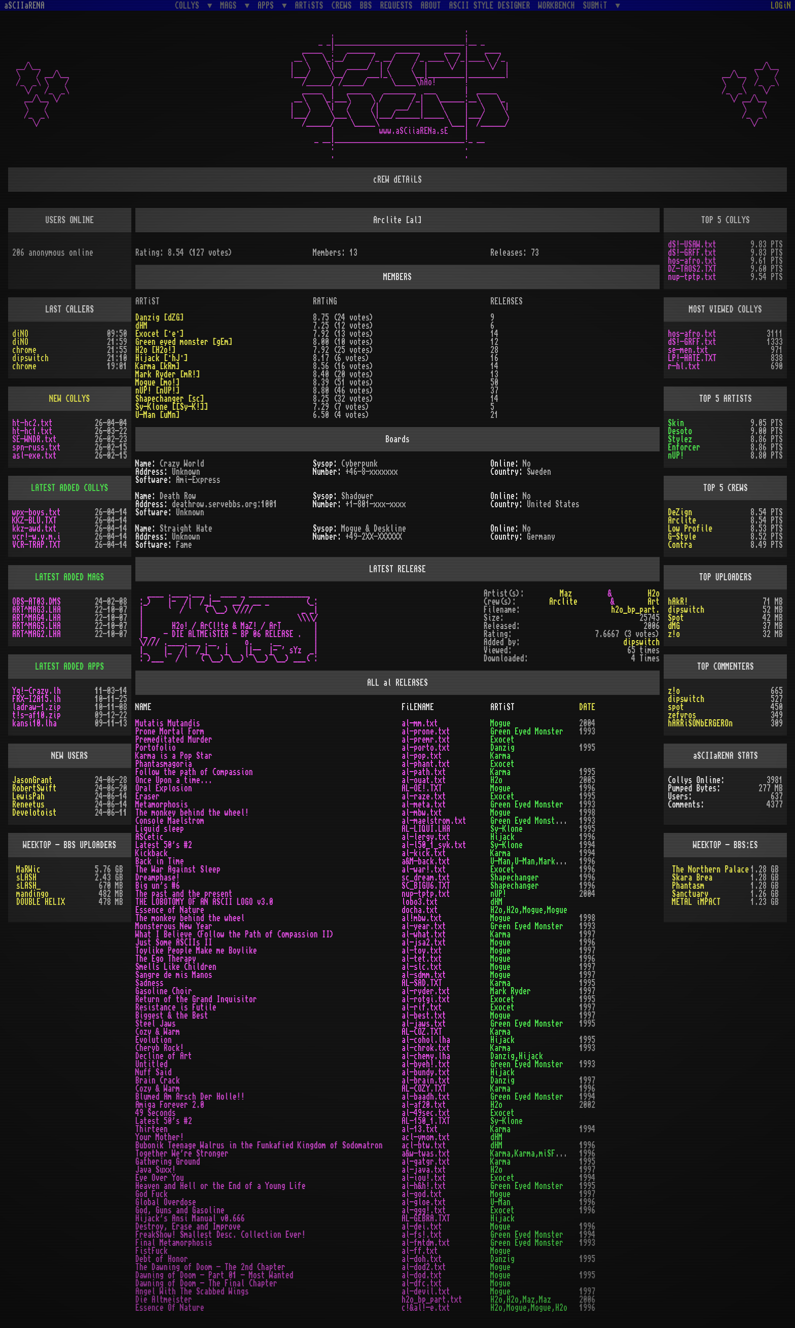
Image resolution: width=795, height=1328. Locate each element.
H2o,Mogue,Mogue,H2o (528, 1308)
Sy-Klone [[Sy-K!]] (171, 407)
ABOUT (431, 6)
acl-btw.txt (424, 1145)
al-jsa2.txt (424, 942)
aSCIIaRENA (24, 6)
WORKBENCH (556, 6)
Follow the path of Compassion (194, 772)
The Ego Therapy (165, 959)
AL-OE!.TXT (422, 788)
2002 (587, 1105)
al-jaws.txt (424, 1024)
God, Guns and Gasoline (180, 1210)
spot (676, 707)
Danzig (502, 748)
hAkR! (678, 602)
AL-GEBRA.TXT (426, 1218)
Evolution (153, 1040)
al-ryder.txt (426, 991)
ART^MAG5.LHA (36, 626)
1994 (587, 845)
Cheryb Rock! (159, 1048)
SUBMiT (597, 5)
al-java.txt (424, 1170)
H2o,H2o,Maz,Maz (520, 1300)
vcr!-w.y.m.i (36, 537)
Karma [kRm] (157, 366)
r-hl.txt (684, 366)
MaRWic (28, 869)
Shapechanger (514, 877)
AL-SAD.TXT (422, 983)
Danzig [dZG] (159, 317)
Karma (500, 756)
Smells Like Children (175, 967)
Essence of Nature (169, 910)
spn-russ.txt (36, 447)
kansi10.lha (34, 723)
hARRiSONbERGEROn (700, 723)
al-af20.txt (424, 1105)
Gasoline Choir (163, 991)
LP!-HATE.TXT (692, 358)
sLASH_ (28, 886)
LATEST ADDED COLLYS (69, 488)
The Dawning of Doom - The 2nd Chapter (210, 1267)
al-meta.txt (424, 804)
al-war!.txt (424, 869)
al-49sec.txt (426, 1113)
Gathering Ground (167, 1162)
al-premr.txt (426, 740)
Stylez (680, 439)
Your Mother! (159, 1137)
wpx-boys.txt (36, 512)
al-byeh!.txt (426, 1064)
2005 (587, 780)
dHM (141, 326)
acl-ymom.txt (426, 1137)
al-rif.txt (422, 1007)
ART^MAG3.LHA (36, 610)
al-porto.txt (426, 748)
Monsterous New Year (173, 926)
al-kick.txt (424, 853)
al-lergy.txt (426, 837)
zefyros (682, 715)
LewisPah (28, 796)
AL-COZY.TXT (424, 1089)
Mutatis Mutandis (167, 723)
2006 (587, 1300)
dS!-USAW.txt (692, 244)
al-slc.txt (422, 967)
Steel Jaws (155, 1024)
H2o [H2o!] (155, 350)
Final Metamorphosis (173, 1243)
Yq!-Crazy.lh (36, 691)
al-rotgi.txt (426, 999)
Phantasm (688, 886)
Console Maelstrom (169, 821)
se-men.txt (688, 350)
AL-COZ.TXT (422, 1032)
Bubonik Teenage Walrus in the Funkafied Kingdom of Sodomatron (259, 1145)
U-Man (500, 1202)
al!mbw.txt (422, 918)
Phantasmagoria (163, 764)
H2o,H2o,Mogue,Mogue (528, 910)
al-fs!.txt (422, 1235)
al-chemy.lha (426, 1056)
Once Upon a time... (173, 780)
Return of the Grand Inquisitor (196, 999)
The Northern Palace (710, 869)
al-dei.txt (422, 1226)
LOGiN (781, 6)
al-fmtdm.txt (426, 1243)
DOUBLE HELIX (40, 902)
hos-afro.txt (692, 261)
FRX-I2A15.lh (36, 699)
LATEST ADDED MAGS (69, 577)
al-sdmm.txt (424, 975)
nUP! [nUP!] (157, 391)
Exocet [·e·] (159, 334)
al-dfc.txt (422, 1283)
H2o (653, 593)
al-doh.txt (422, 1259)
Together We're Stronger (182, 1153)
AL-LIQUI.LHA (426, 829)
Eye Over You (159, 1178)
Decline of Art (163, 1056)
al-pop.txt (422, 756)
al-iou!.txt (424, 1178)
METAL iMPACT (696, 902)
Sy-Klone (506, 829)
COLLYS (189, 5)
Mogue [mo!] (157, 382)
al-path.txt (424, 772)
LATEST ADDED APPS (69, 666)
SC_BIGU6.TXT (426, 886)
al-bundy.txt (426, 1072)
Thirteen (151, 1129)
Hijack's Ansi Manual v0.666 (190, 1218)
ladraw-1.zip (36, 707)
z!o (674, 634)
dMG (674, 626)
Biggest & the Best (171, 1015)
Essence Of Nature (169, 1308)
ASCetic (149, 837)
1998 (587, 813)
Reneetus (28, 804)
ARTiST (502, 707)
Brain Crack (157, 1080)
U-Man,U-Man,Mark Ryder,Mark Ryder (557, 861)
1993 (587, 731)
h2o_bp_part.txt (432, 1300)
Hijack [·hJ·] (161, 358)
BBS (366, 6)
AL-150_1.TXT (426, 1121)
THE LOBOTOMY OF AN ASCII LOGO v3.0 (204, 902)
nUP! (676, 455)
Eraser (147, 796)
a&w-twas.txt (426, 1153)
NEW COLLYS (69, 399)
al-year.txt (424, 926)
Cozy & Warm (157, 1032)
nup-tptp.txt (692, 277)
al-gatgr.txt (426, 1162)
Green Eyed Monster (526, 731)
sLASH (26, 877)
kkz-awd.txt (34, 529)
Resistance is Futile (175, 1007)
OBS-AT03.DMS (36, 602)
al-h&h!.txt (424, 1186)
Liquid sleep (159, 829)
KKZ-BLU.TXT (34, 520)
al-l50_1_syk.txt (434, 845)
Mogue (500, 723)
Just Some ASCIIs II (173, 942)
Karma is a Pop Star (173, 756)
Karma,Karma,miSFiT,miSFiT (541, 1153)
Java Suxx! (155, 1170)
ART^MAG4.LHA (36, 618)
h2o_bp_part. (635, 610)
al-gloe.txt (424, 1202)
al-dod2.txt (424, 1267)
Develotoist (34, 813)
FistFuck (151, 1251)
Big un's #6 (157, 886)
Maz (566, 593)
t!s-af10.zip (36, 715)
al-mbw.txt (422, 813)
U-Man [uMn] (157, 415)
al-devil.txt (426, 1291)
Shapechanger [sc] (169, 399)
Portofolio (155, 748)
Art (653, 602)
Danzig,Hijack (516, 1056)
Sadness (149, 983)
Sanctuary (690, 894)
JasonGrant (32, 780)
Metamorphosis (161, 804)
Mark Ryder (510, 991)
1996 (587, 788)
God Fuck (151, 1194)
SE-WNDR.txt (34, 439)
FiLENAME (418, 707)
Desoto (680, 431)
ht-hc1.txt (32, 431)
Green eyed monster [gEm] (184, 342)
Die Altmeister (163, 1300)
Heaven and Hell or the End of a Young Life (220, 1186)
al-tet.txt (422, 959)
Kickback (151, 853)
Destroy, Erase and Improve (188, 1226)
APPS (268, 5)
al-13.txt (420, 1129)
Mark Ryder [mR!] (167, 374)
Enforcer (684, 447)
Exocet (502, 740)
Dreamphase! (157, 877)
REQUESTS (396, 6)
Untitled (151, 1064)
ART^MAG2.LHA (36, 634)
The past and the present (184, 894)
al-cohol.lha (426, 1040)
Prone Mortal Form (169, 731)
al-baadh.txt (426, 1097)
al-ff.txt (420, 1251)
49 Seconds (155, 1113)
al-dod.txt (422, 1275)
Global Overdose (165, 1202)
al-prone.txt (426, 731)
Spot (676, 618)
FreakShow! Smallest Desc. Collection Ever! (220, 1235)
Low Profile (690, 529)
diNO (20, 334)
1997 (587, 934)
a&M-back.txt (426, 861)
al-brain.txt (426, 1080)
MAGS (230, 5)
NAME (143, 707)
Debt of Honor (161, 1259)
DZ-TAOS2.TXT (692, 269)
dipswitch (30, 358)
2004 (587, 723)
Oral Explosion (163, 788)
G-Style (682, 537)
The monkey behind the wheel (190, 918)
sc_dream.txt (426, 877)
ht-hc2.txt (32, 423)
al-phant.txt (426, 764)
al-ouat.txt (424, 780)
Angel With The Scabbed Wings (192, 1291)
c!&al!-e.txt (426, 1308)
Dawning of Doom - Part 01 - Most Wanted (214, 1275)
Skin (676, 423)
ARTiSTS (309, 6)
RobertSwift (34, 788)
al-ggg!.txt (424, 1210)
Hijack (502, 837)
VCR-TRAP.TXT (36, 545)
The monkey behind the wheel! (192, 813)
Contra (680, 545)
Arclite (682, 520)
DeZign (680, 512)
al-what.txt (424, 934)
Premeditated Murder (173, 740)
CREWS (342, 6)
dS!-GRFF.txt (692, 253)
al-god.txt (422, 1194)
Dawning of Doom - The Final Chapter (206, 1283)
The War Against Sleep (178, 869)
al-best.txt (424, 1015)
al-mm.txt (420, 723)
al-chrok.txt (426, 1048)
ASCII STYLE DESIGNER (489, 6)
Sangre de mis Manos (173, 975)
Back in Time (159, 861)
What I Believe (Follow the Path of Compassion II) (234, 934)
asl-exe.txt (34, 455)
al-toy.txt (422, 951)
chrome (24, 350)
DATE (587, 707)
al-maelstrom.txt (434, 821)
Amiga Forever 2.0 (169, 1105)
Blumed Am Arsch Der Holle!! (190, 1097)
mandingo (32, 894)
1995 (587, 748)
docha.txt (420, 910)
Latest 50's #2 (163, 845)
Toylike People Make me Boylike (196, 951)
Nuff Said (153, 1072)
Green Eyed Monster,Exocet (541, 821)
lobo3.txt (420, 902)
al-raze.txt (424, 796)
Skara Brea (692, 877)
